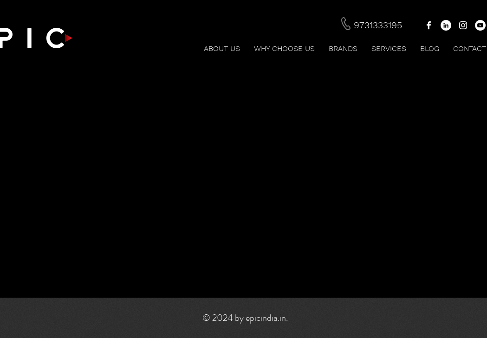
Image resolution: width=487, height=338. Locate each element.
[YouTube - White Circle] (480, 25)
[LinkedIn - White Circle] (446, 25)
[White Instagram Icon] (463, 25)
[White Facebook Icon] (428, 25)
